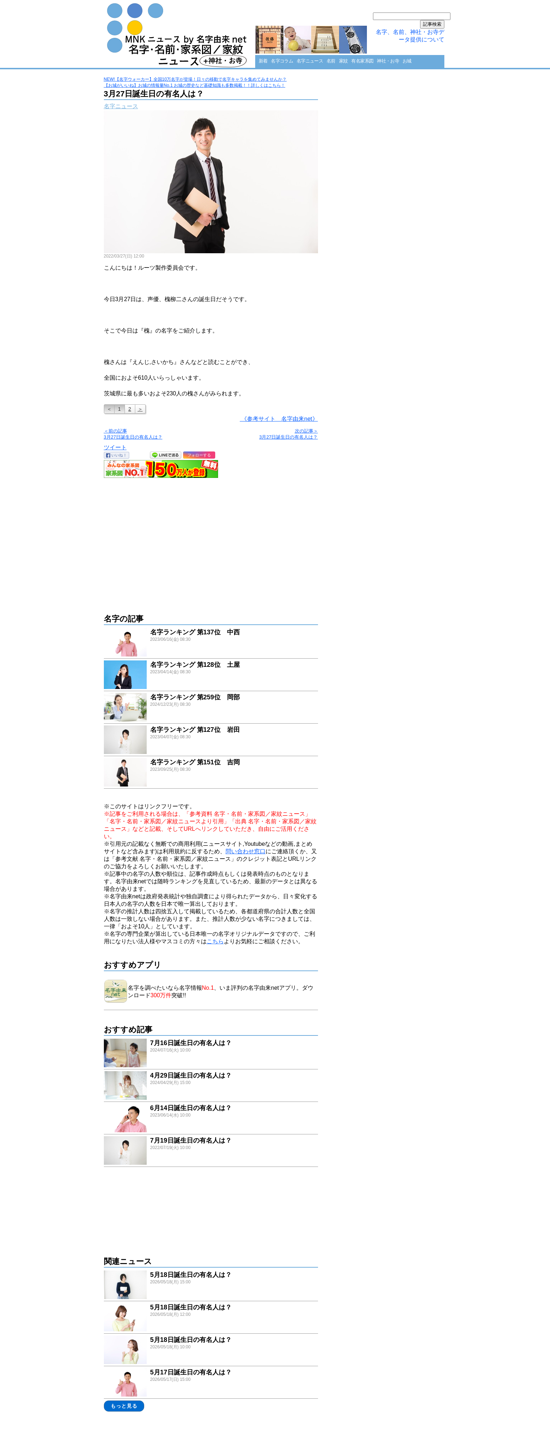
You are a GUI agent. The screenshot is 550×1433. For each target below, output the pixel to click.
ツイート (115, 447)
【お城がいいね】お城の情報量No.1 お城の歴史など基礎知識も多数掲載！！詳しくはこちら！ (195, 85)
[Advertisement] (211, 542)
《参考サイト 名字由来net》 (279, 419)
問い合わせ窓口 (246, 851)
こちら (215, 941)
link (211, 643)
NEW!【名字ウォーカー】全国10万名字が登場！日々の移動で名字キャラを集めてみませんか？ (195, 79)
